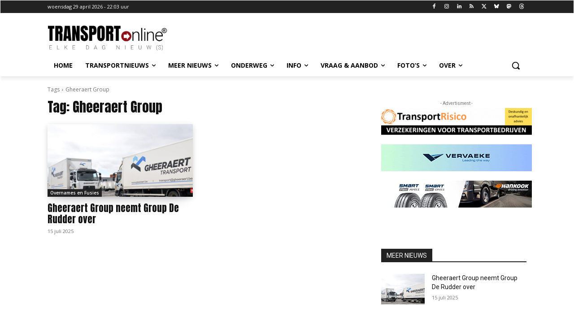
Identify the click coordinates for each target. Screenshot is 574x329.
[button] (515, 65)
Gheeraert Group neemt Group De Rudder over (113, 213)
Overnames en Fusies (74, 193)
